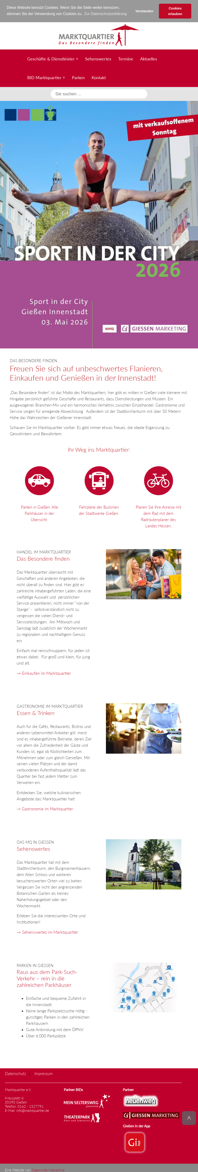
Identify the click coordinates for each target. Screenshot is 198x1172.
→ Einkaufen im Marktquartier (44, 673)
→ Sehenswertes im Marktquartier (47, 932)
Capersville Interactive (48, 1170)
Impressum (43, 1073)
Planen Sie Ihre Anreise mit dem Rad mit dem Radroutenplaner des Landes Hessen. (158, 495)
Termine (125, 58)
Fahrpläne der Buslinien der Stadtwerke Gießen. (99, 489)
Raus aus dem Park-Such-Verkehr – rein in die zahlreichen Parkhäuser (47, 978)
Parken (78, 77)
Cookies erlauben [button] (175, 11)
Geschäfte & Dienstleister (51, 58)
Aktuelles (148, 58)
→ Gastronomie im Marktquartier (45, 808)
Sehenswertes (98, 58)
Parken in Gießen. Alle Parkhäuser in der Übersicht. (39, 492)
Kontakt (99, 77)
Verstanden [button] (144, 11)
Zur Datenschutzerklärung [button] (105, 14)
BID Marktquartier (44, 77)
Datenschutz (15, 1073)
